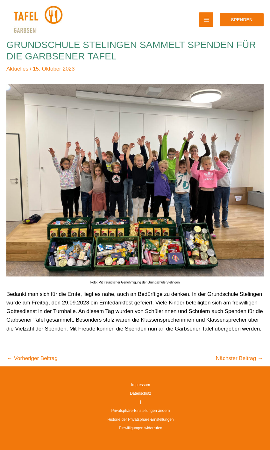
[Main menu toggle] (206, 19)
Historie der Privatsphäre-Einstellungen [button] (140, 419)
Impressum (140, 385)
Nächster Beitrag (239, 358)
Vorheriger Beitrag (32, 358)
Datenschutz (140, 393)
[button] (242, 19)
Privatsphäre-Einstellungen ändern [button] (140, 410)
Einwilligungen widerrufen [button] (140, 428)
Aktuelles (17, 69)
